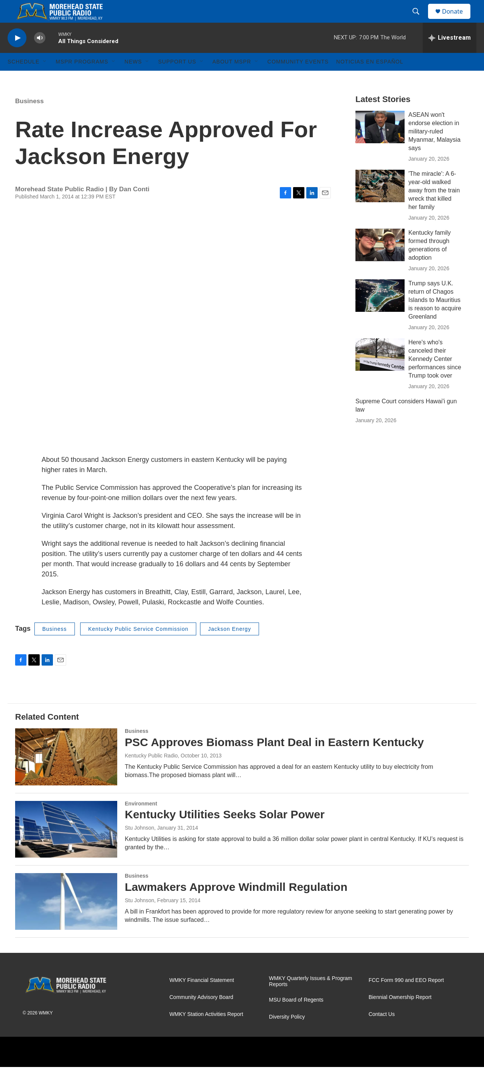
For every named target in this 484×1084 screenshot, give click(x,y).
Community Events (298, 79)
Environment (141, 821)
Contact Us (382, 1031)
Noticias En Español (369, 79)
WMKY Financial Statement (201, 997)
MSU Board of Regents (296, 1017)
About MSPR (232, 79)
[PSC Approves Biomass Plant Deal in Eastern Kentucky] (66, 773)
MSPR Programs (82, 79)
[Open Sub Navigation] (45, 79)
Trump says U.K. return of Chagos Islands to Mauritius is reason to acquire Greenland (434, 317)
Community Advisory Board (201, 1014)
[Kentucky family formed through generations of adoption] (380, 262)
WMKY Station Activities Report (206, 1031)
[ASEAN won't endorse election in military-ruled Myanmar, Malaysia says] (380, 144)
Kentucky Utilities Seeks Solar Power (225, 831)
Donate (457, 20)
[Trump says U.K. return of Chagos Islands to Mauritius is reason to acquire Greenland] (380, 312)
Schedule (23, 79)
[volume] (39, 54)
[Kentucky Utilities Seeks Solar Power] (66, 846)
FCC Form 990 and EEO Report (406, 997)
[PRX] (207, 1068)
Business (29, 118)
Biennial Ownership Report (400, 1014)
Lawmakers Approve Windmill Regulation (236, 904)
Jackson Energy (229, 646)
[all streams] (449, 55)
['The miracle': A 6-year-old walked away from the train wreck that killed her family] (380, 203)
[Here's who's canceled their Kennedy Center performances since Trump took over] (380, 371)
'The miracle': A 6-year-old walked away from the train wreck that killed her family (434, 207)
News (133, 79)
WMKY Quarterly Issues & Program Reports (310, 998)
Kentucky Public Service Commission (138, 646)
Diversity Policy (287, 1034)
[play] (17, 55)
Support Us (177, 79)
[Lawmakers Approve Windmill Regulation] (66, 918)
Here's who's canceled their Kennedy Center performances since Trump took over (434, 376)
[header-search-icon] (419, 20)
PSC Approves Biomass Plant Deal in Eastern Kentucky (274, 759)
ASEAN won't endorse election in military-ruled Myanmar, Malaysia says (434, 148)
